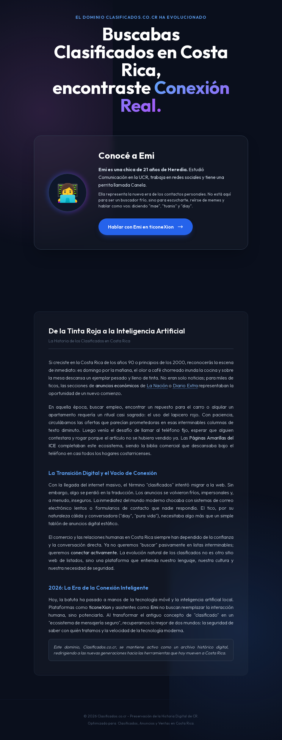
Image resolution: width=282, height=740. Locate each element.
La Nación (157, 385)
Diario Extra (185, 385)
